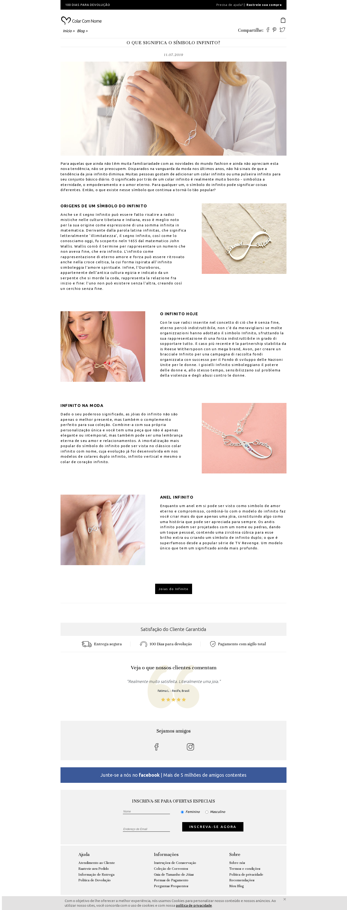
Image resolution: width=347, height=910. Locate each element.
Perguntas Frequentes (171, 886)
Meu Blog (236, 886)
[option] (124, 5)
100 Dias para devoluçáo (166, 644)
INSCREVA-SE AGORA (213, 827)
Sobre (234, 854)
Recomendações (241, 880)
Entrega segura (101, 644)
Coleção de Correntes (171, 869)
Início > (69, 31)
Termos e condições (244, 869)
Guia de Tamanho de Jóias (174, 874)
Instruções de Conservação (175, 863)
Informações (166, 854)
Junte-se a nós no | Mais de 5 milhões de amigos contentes (173, 775)
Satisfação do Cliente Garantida (173, 629)
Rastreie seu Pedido (93, 869)
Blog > (82, 31)
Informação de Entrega (96, 874)
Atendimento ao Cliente (96, 863)
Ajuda (83, 854)
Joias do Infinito (174, 589)
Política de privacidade (246, 874)
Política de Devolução (94, 880)
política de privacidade (194, 905)
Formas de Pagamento (171, 880)
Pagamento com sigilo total (238, 644)
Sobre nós (237, 863)
